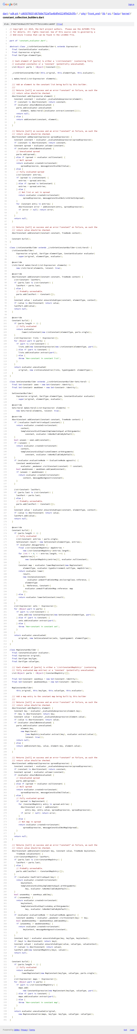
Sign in (131, 4)
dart (5, 13)
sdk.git (14, 13)
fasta (117, 13)
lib (103, 13)
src (109, 13)
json (132, 1029)
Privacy (24, 1029)
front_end (94, 13)
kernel (126, 13)
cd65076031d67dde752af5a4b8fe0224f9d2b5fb (48, 13)
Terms (32, 1029)
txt (125, 1029)
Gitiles (16, 1029)
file (59, 24)
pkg (83, 13)
